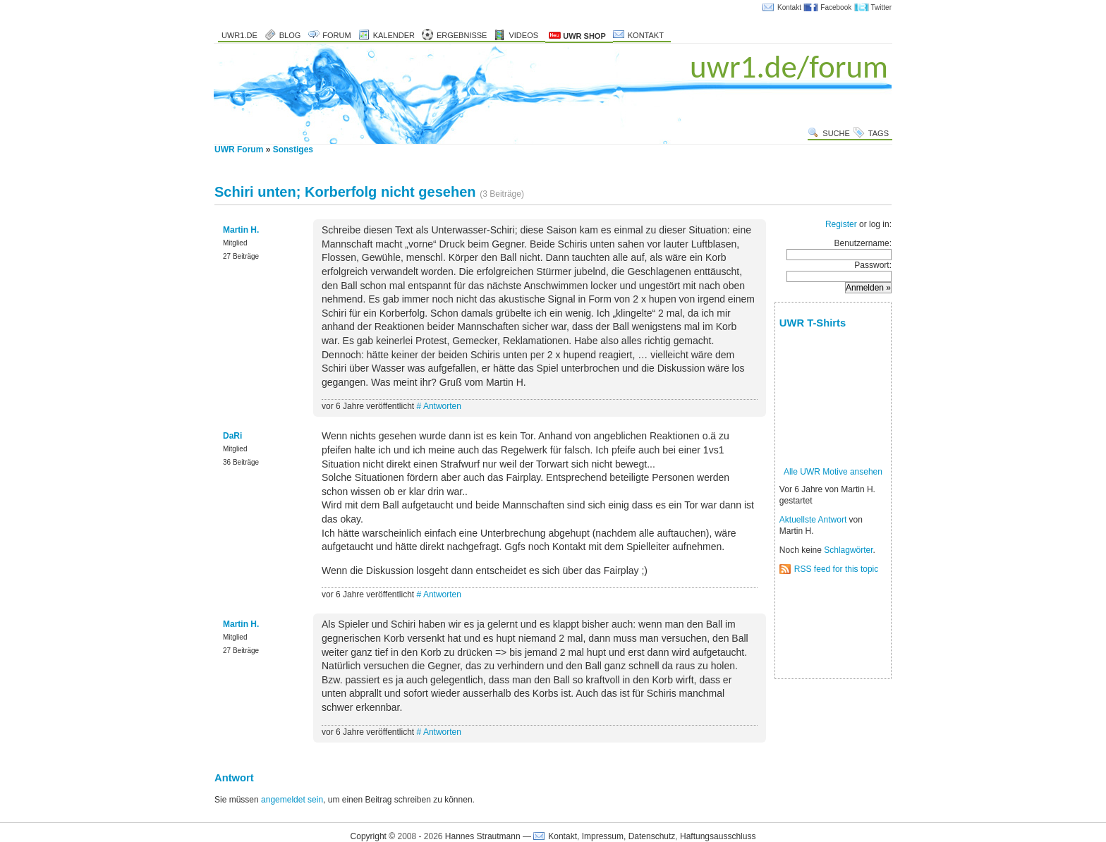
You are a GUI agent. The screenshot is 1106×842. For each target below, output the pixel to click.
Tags (878, 133)
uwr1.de (239, 35)
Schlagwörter (848, 550)
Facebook (835, 7)
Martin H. (241, 230)
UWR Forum (238, 149)
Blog (290, 35)
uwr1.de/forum (789, 66)
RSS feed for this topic (836, 569)
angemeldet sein (292, 800)
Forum (336, 35)
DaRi (232, 436)
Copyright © (373, 836)
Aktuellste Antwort (812, 520)
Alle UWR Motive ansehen (833, 472)
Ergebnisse (462, 35)
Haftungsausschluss (717, 836)
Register (841, 224)
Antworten (442, 406)
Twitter (881, 7)
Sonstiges (293, 149)
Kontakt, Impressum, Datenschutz (611, 836)
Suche (836, 133)
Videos (523, 35)
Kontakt (789, 7)
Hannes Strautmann (483, 836)
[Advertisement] (823, 627)
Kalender (394, 35)
